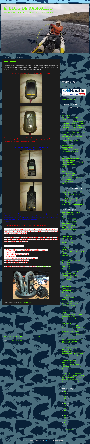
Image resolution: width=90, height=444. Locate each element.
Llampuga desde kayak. (68, 301)
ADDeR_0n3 (48, 440)
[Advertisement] (31, 320)
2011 (65, 415)
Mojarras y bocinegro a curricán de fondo (73, 373)
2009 (65, 420)
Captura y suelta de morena (69, 362)
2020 (65, 394)
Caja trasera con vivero (68, 175)
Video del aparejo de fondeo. (69, 360)
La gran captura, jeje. (67, 345)
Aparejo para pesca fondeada (70, 151)
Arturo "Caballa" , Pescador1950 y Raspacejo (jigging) (71, 342)
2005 (65, 425)
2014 (65, 408)
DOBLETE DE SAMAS (68, 245)
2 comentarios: (28, 302)
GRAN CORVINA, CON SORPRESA (72, 258)
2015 (65, 406)
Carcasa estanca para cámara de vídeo (72, 162)
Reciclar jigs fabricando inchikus (70, 156)
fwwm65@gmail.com (44, 266)
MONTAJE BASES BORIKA (69, 130)
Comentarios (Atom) (17, 340)
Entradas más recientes (13, 336)
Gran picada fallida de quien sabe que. (72, 339)
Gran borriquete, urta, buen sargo (71, 268)
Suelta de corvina (66, 286)
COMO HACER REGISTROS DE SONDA (73, 205)
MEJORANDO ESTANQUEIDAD (71, 140)
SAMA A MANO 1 (66, 262)
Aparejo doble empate (68, 145)
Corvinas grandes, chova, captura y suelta (73, 271)
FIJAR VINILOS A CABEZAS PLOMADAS (73, 125)
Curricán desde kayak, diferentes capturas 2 (74, 318)
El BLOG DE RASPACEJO (28, 8)
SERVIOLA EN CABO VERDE (70, 221)
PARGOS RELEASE (67, 227)
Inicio (40, 336)
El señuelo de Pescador (68, 160)
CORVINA (64, 249)
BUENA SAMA (66, 247)
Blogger (66, 440)
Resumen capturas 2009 (68, 337)
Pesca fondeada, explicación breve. (71, 377)
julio (66, 427)
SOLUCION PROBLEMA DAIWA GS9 (72, 136)
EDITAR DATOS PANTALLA (69, 200)
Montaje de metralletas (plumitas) (71, 169)
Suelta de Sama (66, 284)
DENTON (64, 216)
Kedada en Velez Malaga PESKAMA (72, 334)
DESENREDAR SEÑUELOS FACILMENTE (73, 123)
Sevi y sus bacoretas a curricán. (70, 349)
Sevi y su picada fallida (68, 384)
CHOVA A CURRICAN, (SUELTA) (71, 260)
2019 (65, 396)
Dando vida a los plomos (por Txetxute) (72, 158)
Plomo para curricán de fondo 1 (70, 382)
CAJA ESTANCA (66, 138)
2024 (65, 391)
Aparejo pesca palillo (67, 147)
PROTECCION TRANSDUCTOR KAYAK (73, 121)
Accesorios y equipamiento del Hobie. (72, 314)
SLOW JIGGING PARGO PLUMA (71, 212)
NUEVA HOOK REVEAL (68, 100)
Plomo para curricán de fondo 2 (70, 379)
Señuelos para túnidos (68, 167)
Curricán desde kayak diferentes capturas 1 (73, 321)
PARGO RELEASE (67, 238)
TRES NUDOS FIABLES (68, 143)
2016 (65, 403)
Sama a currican (66, 282)
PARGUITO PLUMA (67, 256)
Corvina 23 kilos (66, 288)
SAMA (63, 240)
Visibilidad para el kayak (68, 173)
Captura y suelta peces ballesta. (70, 364)
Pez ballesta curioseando (69, 312)
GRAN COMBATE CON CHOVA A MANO (73, 251)
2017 (65, 401)
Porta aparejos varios (67, 154)
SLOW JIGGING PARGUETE (70, 223)
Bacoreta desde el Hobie (68, 316)
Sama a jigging (66, 295)
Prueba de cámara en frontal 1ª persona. (73, 375)
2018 (65, 398)
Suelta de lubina (66, 323)
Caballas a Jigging (67, 358)
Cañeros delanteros (67, 171)
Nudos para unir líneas (68, 183)
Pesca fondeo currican (68, 292)
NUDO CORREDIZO (67, 115)
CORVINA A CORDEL (68, 242)
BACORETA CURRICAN (68, 225)
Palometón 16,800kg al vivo (69, 347)
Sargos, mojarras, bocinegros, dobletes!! (73, 366)
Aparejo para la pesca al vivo (70, 149)
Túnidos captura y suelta (68, 277)
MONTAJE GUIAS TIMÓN (69, 134)
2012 (65, 413)
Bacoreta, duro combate (68, 273)
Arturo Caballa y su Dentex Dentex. (71, 355)
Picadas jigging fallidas (68, 297)
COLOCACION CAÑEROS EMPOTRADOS (74, 132)
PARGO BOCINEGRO (68, 236)
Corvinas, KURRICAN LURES (70, 275)
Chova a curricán (66, 279)
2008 (65, 422)
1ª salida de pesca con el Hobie (70, 325)
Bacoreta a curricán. (67, 351)
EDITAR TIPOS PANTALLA (69, 198)
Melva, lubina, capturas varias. (70, 303)
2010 (65, 417)
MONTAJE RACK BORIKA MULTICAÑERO (73, 128)
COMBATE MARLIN (67, 266)
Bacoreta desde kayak (68, 310)
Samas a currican (66, 290)
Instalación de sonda (67, 181)
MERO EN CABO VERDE (69, 219)
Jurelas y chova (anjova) (68, 305)
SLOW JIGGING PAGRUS (69, 214)
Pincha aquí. (65, 85)
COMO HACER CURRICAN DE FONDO (73, 234)
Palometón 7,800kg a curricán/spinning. (72, 353)
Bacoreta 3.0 (65, 299)
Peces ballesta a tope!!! (68, 368)
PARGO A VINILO (67, 232)
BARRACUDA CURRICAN (69, 229)
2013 (65, 410)
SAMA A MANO (66, 264)
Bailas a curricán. (66, 371)
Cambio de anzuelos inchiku (69, 164)
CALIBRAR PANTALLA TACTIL (70, 202)
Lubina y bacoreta (67, 308)
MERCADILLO (10, 62)
